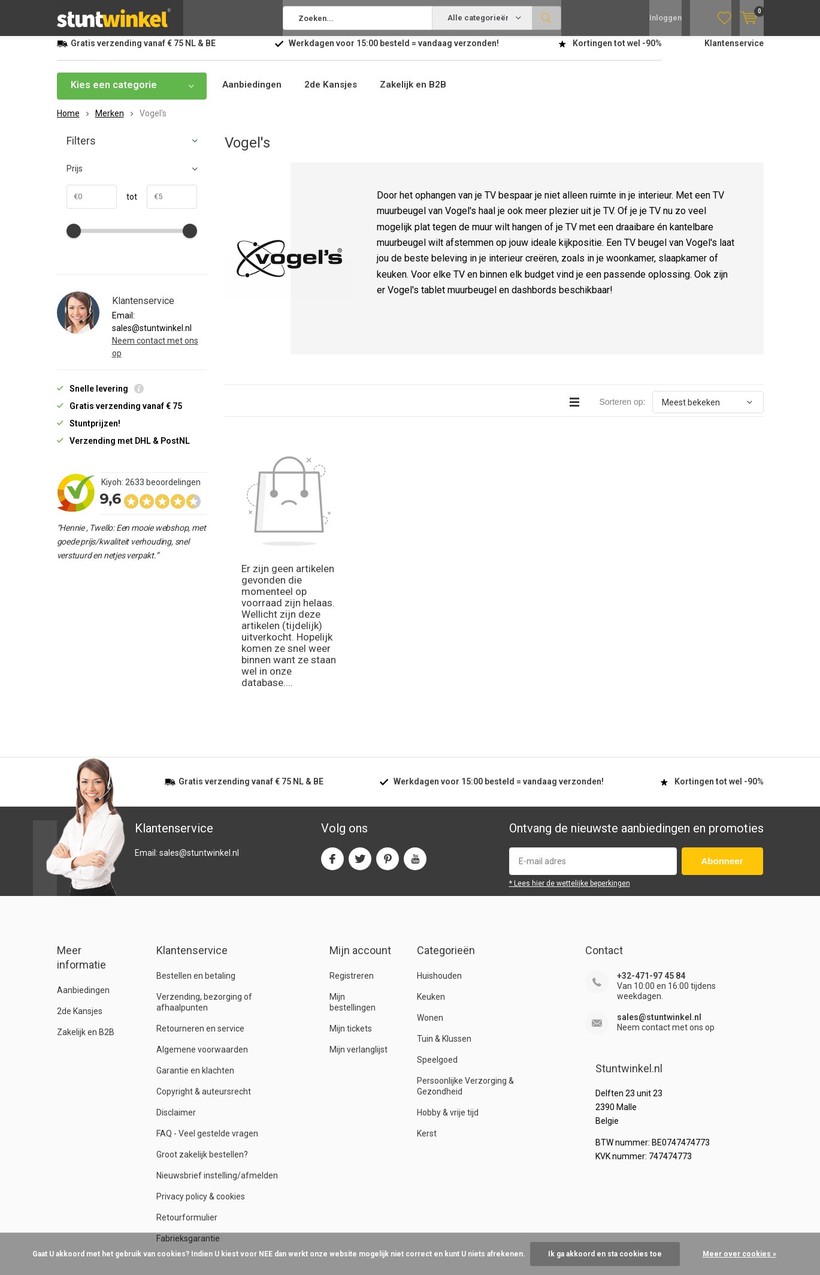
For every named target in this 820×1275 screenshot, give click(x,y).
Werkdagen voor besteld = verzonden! (394, 52)
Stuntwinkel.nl (118, 1223)
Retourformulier (186, 1076)
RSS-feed (699, 1223)
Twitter (360, 714)
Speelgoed (437, 918)
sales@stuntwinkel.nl (659, 875)
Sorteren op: (622, 411)
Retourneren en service (200, 887)
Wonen (430, 876)
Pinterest (387, 714)
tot (127, 206)
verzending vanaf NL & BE (143, 52)
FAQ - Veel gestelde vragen (207, 992)
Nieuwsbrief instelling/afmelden (217, 1034)
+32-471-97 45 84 (651, 834)
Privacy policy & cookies (200, 1055)
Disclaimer (176, 971)
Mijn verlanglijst (358, 908)
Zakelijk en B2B (419, 94)
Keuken (431, 855)
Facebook (332, 714)
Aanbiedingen (253, 94)
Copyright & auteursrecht (203, 950)
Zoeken (546, 18)
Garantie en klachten (195, 929)
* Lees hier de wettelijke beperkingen (569, 742)
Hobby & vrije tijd (448, 971)
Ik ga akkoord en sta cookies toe (605, 1254)
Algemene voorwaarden (202, 908)
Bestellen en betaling (195, 834)
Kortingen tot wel (617, 52)
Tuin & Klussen (444, 897)
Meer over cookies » (739, 1254)
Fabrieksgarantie (188, 1097)
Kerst (427, 992)
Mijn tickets (350, 887)
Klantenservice (734, 52)
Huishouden (439, 834)
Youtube (415, 714)
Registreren (351, 834)
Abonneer (722, 719)
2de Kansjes (334, 94)
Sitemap (747, 1223)
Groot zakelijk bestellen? (202, 1013)
